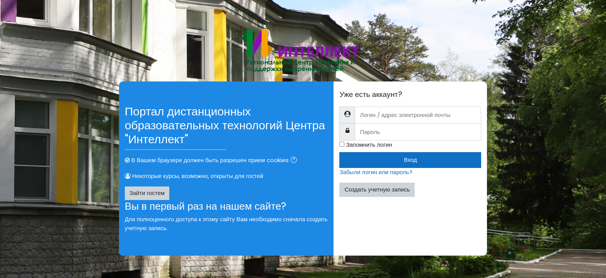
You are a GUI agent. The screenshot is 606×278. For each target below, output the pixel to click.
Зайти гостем (147, 193)
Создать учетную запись (377, 189)
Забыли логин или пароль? (375, 172)
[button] (295, 161)
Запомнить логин (369, 145)
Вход (410, 160)
